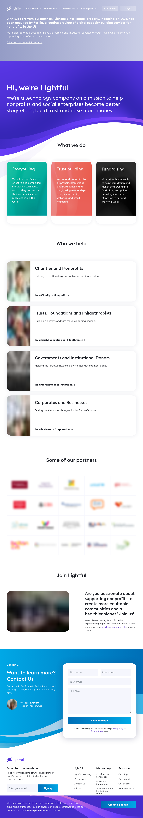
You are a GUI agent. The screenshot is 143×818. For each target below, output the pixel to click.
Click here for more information (24, 42)
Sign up (48, 788)
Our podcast (124, 783)
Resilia (38, 23)
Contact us (110, 8)
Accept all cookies (119, 804)
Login (128, 8)
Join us (77, 788)
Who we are (80, 779)
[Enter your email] (22, 788)
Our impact (124, 779)
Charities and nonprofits (103, 775)
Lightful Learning (82, 774)
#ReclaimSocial (126, 788)
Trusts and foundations (102, 782)
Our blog (123, 774)
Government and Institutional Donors (105, 791)
